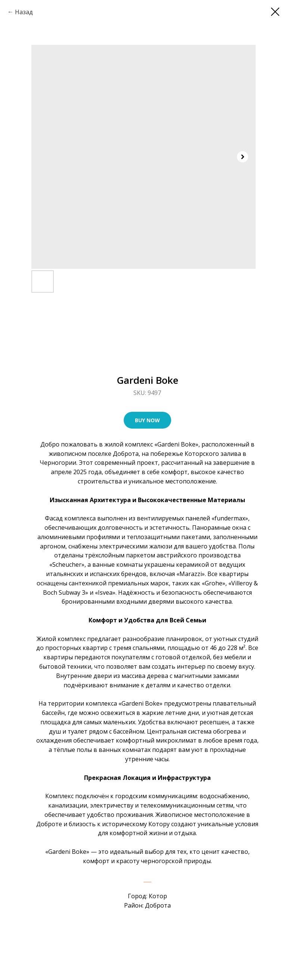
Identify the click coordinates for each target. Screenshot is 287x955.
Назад (24, 12)
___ (147, 879)
